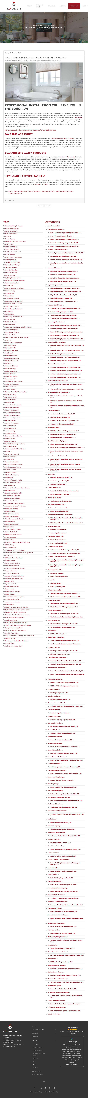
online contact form (41, 184)
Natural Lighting (10, 394)
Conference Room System (14, 382)
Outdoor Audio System (58, 530)
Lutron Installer (53, 868)
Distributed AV (10, 511)
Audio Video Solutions (12, 483)
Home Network (10, 275)
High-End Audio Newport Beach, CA (62, 933)
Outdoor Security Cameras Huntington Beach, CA (67, 814)
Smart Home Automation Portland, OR (63, 927)
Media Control (10, 638)
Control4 (8, 236)
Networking (9, 363)
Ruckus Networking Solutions (15, 444)
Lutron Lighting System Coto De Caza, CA (64, 329)
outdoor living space (12, 423)
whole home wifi (10, 387)
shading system (10, 428)
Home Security (10, 319)
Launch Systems (10, 441)
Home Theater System (57, 587)
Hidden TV (8, 452)
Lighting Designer (54, 696)
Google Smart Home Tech (13, 628)
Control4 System (53, 730)
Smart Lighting (10, 239)
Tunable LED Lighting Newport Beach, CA (64, 319)
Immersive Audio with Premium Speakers (19, 553)
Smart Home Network (55, 737)
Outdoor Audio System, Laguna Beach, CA (64, 550)
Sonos (35, 1056)
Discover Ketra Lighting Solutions (16, 392)
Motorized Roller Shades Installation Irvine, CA (45, 60)
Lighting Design (53, 689)
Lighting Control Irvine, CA (59, 654)
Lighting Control (10, 260)
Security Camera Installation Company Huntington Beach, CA (67, 561)
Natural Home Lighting (55, 790)
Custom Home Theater (55, 972)
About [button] (29, 6)
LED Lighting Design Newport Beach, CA (64, 726)
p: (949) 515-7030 (9, 1046)
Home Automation (16, 193)
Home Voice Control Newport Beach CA (63, 885)
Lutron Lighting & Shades (14, 226)
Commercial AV (10, 379)
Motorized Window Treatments (31, 191)
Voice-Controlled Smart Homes (15, 449)
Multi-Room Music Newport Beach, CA (63, 434)
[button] (44, 1081)
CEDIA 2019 (9, 555)
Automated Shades (11, 330)
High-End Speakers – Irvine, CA (61, 298)
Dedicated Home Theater (13, 436)
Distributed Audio (11, 322)
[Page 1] (44, 205)
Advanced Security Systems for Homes (18, 327)
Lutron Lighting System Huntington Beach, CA (66, 332)
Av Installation (10, 485)
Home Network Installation (57, 757)
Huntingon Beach (11, 397)
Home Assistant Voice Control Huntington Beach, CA (67, 919)
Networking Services (12, 283)
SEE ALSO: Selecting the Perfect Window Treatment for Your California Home (30, 130)
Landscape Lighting (12, 358)
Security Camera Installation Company (60, 557)
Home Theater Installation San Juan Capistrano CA (67, 674)
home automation (11, 571)
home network (10, 594)
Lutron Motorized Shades (13, 493)
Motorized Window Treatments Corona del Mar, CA (66, 401)
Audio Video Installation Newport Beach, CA (65, 644)
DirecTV (35, 1059)
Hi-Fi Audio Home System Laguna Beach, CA (65, 1011)
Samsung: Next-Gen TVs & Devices (17, 641)
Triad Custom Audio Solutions (15, 519)
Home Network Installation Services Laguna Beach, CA (65, 465)
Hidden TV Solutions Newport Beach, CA (64, 683)
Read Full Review (72, 1064)
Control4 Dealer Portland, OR (60, 417)
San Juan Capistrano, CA (56, 504)
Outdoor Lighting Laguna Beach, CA (62, 720)
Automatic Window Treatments (15, 506)
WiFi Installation (10, 400)
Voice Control (9, 605)
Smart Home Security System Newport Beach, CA (67, 448)
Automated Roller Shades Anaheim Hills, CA (65, 836)
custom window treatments (14, 576)
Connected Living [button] (40, 6)
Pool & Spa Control (11, 501)
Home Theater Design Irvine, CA (61, 236)
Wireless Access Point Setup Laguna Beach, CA (66, 982)
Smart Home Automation (13, 257)
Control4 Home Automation (57, 657)
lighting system (10, 389)
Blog (34, 1064)
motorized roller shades (67, 157)
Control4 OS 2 (38, 1050)
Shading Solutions (11, 356)
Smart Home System (54, 986)
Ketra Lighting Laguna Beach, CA (61, 878)
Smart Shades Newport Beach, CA (62, 948)
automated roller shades (13, 405)
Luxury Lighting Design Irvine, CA (61, 780)
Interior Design (10, 560)
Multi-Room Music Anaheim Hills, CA (62, 438)
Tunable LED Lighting (12, 262)
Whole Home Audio (54, 590)
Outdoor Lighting (11, 620)
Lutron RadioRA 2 (11, 532)
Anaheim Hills (9, 402)
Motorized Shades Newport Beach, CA (63, 271)
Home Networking (11, 247)
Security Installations (12, 566)
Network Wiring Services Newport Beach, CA (65, 361)
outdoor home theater (12, 413)
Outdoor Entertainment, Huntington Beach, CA (66, 371)
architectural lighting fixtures (15, 568)
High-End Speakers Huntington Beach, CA (64, 288)
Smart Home (9, 244)
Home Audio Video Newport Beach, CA (63, 912)
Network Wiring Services (56, 342)
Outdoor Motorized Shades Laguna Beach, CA (66, 706)
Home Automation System (14, 465)
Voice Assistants (10, 457)
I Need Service (36, 1071)
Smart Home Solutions (57, 540)
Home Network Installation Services (60, 456)
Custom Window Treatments (57, 381)
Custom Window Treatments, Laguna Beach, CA (66, 389)
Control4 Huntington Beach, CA (61, 477)
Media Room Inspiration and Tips (16, 623)
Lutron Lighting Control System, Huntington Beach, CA (65, 863)
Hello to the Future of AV (13, 646)
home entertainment (12, 586)
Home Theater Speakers (58, 577)
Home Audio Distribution (58, 543)
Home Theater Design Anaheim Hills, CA (64, 239)
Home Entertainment (12, 229)
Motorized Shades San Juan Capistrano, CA (64, 278)
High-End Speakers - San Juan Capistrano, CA (65, 292)
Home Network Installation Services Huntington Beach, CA (66, 460)
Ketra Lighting (10, 522)
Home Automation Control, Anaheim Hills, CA (65, 774)
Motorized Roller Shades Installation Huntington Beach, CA (66, 519)
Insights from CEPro (12, 633)
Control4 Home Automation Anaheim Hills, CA (65, 664)
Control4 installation (12, 573)
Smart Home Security (12, 249)
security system (10, 420)
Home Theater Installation (14, 309)
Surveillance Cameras (12, 332)
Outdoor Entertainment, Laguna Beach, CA (65, 374)
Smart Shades (52, 945)
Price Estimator (37, 1075)
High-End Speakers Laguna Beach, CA (63, 302)
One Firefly (39, 1092)
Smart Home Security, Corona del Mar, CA (64, 747)
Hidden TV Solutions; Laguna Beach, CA (64, 686)
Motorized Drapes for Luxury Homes (17, 610)
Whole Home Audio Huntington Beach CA (64, 593)
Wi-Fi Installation (10, 446)
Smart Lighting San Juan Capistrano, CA (63, 787)
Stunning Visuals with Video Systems (17, 615)
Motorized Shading (11, 509)
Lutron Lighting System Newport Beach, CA (65, 325)
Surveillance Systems (12, 299)
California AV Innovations (13, 304)
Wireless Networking (12, 475)
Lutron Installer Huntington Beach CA (63, 871)
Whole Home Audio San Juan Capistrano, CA (65, 597)
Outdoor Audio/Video (12, 498)
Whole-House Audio (12, 514)
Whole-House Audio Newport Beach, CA (64, 614)
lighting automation (11, 410)
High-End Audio (10, 335)
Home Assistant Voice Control (58, 915)
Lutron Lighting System (56, 322)
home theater (9, 589)
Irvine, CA (51, 580)
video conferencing (12, 384)
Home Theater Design (12, 265)
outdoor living (10, 431)
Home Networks (10, 348)
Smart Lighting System (57, 533)
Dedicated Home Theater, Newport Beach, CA (66, 969)
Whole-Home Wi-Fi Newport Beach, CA (63, 607)
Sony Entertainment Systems (14, 618)
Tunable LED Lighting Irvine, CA (61, 312)
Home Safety (9, 540)
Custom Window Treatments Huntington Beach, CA (66, 385)
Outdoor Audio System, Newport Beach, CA (65, 553)
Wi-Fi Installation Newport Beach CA (62, 627)
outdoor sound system (12, 602)
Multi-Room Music (54, 427)
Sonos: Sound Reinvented (13, 301)
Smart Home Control (12, 306)
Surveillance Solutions (12, 496)
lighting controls (10, 584)
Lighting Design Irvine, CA (59, 693)
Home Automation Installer (59, 508)
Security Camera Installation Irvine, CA (63, 256)
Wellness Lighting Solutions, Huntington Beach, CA (66, 941)
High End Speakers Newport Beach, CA (63, 295)
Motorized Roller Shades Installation (17, 60)
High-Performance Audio (13, 480)
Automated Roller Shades (56, 832)
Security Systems (10, 547)
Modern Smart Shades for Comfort (16, 607)
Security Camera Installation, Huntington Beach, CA (66, 264)
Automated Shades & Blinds (14, 503)
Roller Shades (14, 191)
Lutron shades (53, 853)
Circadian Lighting (54, 826)
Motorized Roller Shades (65, 191)
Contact (35, 1068)
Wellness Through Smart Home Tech (17, 542)
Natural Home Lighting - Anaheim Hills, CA (64, 794)
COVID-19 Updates (54, 1014)
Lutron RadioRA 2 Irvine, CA (59, 494)
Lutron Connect (39, 1053)
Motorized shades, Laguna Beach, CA (63, 281)
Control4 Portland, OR (57, 484)
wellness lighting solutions (14, 579)
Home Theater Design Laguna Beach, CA (64, 243)
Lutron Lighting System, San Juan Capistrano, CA (66, 339)
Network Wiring (10, 369)
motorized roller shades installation (63, 138)
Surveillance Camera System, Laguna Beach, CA (66, 955)
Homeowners (9, 293)
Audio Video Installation (56, 637)
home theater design (12, 592)
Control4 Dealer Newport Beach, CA (62, 414)
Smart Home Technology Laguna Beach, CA (65, 849)
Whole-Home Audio (54, 498)
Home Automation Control (56, 770)
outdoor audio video (12, 599)
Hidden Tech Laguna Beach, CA (61, 962)
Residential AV (10, 490)
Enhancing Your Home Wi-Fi (14, 317)
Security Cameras (11, 267)
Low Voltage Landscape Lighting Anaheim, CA (66, 801)
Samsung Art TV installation (57, 901)
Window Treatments (12, 361)
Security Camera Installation (14, 288)
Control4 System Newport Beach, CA (62, 733)
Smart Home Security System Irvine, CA (63, 444)
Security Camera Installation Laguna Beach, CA (66, 260)
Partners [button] (63, 6)
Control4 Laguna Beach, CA (59, 481)
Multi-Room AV (10, 324)
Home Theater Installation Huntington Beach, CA (66, 671)
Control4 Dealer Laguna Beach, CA (62, 424)
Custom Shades (10, 470)
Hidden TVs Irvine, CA (57, 634)
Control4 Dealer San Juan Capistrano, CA (64, 421)
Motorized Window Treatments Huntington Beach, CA (67, 406)
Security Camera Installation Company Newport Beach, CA (66, 565)
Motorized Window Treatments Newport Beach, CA (66, 396)
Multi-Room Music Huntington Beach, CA (64, 431)
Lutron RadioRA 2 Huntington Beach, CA (64, 491)
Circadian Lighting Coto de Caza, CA (62, 829)
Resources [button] (74, 6)
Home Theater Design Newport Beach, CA (64, 246)
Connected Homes (11, 366)
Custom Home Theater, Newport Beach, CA (65, 975)
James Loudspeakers (12, 516)
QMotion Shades (10, 472)
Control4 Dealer (10, 345)
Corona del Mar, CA (54, 570)
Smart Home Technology (13, 343)
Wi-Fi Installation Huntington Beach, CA (63, 624)
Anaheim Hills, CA (54, 526)
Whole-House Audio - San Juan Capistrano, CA (66, 617)
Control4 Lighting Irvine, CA (60, 713)
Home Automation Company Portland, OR (64, 891)
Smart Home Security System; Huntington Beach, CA (66, 452)
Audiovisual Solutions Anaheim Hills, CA (63, 807)
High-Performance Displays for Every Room (19, 636)
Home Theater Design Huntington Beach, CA (65, 233)
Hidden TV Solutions (55, 679)
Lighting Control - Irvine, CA (60, 843)
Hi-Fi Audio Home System (56, 1007)
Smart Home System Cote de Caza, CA (63, 989)
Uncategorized (53, 226)
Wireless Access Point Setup (57, 979)
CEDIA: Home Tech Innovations (15, 630)
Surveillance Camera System (57, 952)
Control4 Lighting (54, 710)
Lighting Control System (13, 278)
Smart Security (10, 291)
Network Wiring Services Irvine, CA (62, 354)
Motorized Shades (49, 191)
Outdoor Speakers (54, 764)
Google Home (9, 643)
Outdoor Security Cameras (57, 811)
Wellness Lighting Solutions (57, 937)
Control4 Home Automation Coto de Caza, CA (65, 661)
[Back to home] (14, 6)
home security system (12, 415)
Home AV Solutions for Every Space (17, 488)
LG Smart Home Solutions (13, 558)
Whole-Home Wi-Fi (11, 350)
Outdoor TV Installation (56, 895)
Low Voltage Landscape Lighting (59, 797)
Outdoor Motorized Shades (57, 703)
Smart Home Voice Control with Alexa (18, 625)
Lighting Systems (11, 371)
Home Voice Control (12, 454)
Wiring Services (10, 537)
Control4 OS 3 (38, 1048)
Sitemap (46, 1092)
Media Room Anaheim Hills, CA (60, 822)
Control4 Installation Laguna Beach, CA (63, 753)
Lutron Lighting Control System (58, 859)
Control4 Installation (12, 462)
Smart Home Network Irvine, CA (61, 740)
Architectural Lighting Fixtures (58, 992)
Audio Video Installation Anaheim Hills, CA (64, 641)
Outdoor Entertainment (13, 252)
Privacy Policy (54, 1092)
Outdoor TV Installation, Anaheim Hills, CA (64, 898)
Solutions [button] (51, 6)
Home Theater (10, 254)
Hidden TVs (9, 286)
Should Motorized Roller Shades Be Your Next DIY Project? (35, 58)
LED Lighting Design (54, 723)
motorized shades (11, 376)
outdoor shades (10, 426)
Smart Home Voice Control (59, 511)
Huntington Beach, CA (55, 536)
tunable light (9, 581)
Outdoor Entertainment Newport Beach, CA (65, 367)
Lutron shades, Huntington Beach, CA (63, 856)
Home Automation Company (57, 888)
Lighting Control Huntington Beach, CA (63, 651)
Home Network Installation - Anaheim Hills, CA (66, 760)
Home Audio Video (54, 908)
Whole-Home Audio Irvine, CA (60, 501)
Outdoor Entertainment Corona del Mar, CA (65, 377)
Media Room (9, 296)
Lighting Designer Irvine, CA (60, 699)
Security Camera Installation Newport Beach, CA (66, 253)
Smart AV (8, 340)
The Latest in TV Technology (15, 550)
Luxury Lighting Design (56, 777)
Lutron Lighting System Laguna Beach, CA (64, 335)
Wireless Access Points (13, 467)
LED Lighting (9, 545)
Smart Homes (9, 527)
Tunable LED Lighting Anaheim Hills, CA (63, 315)
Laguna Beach (10, 439)
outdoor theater (10, 433)
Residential (9, 312)
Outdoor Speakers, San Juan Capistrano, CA (65, 767)
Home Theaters (10, 374)
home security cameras (13, 418)
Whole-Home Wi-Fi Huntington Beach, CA (64, 604)
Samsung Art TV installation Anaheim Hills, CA (66, 905)
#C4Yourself (9, 477)
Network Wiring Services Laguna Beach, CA (65, 357)
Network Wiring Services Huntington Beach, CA (66, 350)
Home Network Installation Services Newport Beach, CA (65, 470)
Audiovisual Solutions (55, 804)
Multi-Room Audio (11, 273)
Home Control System (12, 563)
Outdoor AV (9, 353)
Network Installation (11, 524)
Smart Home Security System (14, 597)
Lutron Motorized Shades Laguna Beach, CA (65, 1004)
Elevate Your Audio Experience (15, 612)
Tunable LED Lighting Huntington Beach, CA (65, 308)
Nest (34, 1061)
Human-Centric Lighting (13, 529)
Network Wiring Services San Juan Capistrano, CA (67, 345)
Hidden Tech (9, 459)
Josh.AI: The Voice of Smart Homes (16, 337)
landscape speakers (12, 407)
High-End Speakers (11, 270)
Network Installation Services (15, 280)
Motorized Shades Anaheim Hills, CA (62, 275)
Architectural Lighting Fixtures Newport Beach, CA (66, 996)
